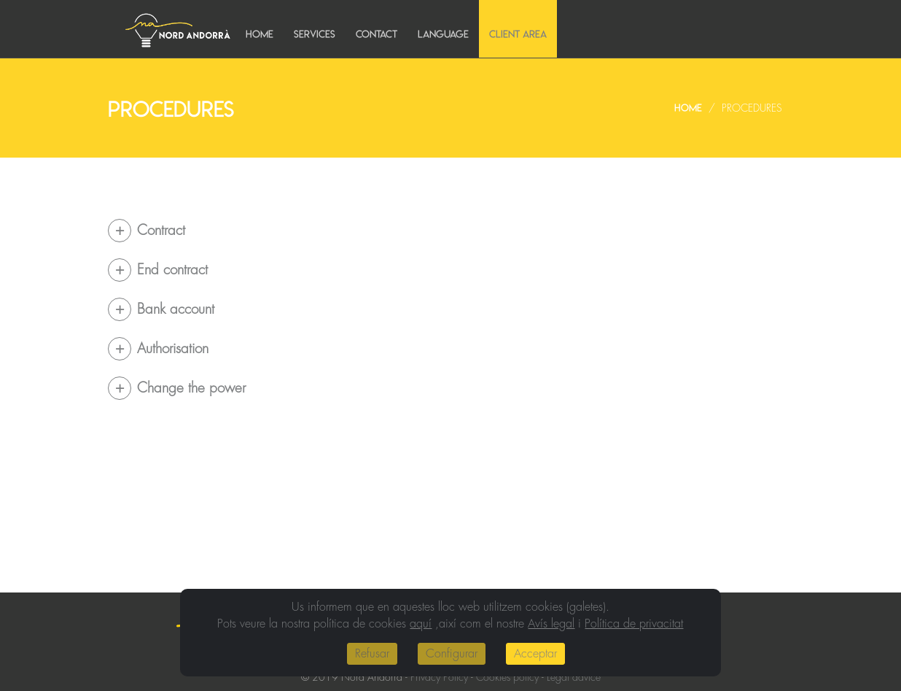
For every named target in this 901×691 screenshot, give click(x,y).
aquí (421, 624)
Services (314, 34)
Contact (376, 34)
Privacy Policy (439, 677)
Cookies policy (507, 677)
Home (259, 34)
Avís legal (551, 624)
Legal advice (574, 677)
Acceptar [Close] (535, 654)
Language (443, 34)
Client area (518, 34)
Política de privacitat (634, 624)
